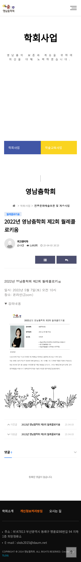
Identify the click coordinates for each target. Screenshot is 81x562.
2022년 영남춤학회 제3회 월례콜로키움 (40, 424)
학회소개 (7, 511)
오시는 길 (55, 511)
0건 (20, 245)
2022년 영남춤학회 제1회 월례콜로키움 (40, 434)
